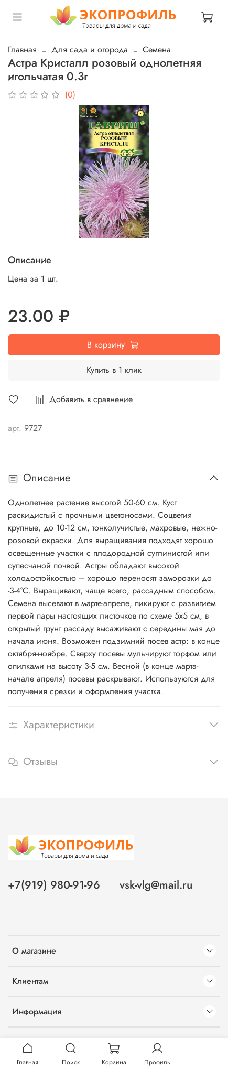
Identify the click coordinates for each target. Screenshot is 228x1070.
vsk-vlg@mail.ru (156, 885)
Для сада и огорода (89, 50)
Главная (22, 50)
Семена (157, 50)
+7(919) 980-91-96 (54, 885)
